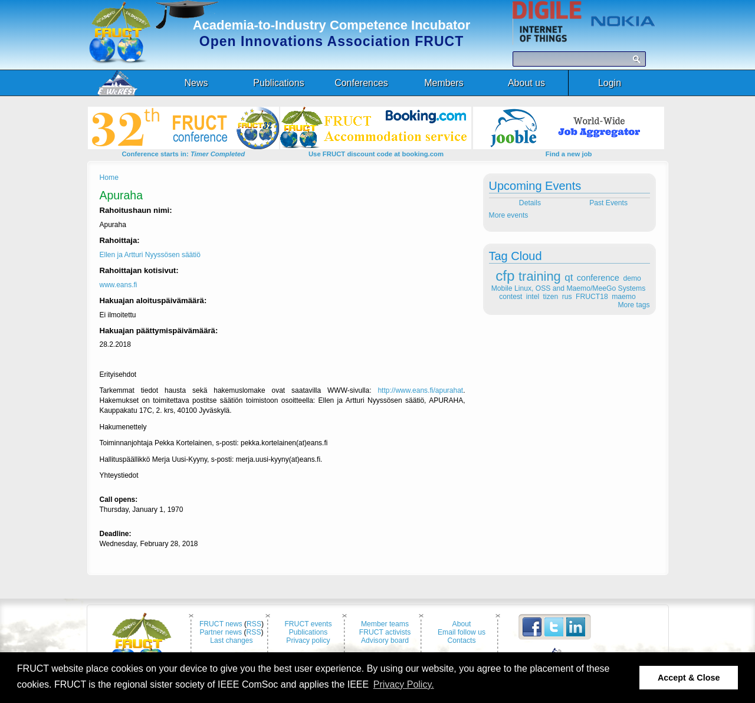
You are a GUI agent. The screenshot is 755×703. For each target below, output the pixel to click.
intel (532, 297)
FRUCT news (220, 624)
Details (529, 203)
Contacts (462, 640)
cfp (504, 276)
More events (508, 215)
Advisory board (385, 640)
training (539, 276)
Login (609, 83)
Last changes (231, 640)
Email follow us (461, 632)
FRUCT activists (385, 632)
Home (109, 177)
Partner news (220, 632)
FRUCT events (307, 624)
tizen (551, 297)
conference (598, 277)
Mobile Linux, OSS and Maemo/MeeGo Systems (568, 288)
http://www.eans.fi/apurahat (420, 390)
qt (568, 277)
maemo (624, 297)
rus (567, 297)
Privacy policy (308, 640)
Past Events (609, 203)
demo (632, 278)
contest (510, 297)
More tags (633, 305)
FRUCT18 (592, 297)
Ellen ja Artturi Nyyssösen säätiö (150, 255)
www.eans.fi (118, 285)
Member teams (385, 624)
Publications (308, 632)
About (461, 624)
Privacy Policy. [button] (403, 684)
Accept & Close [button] (689, 677)
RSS (254, 624)
